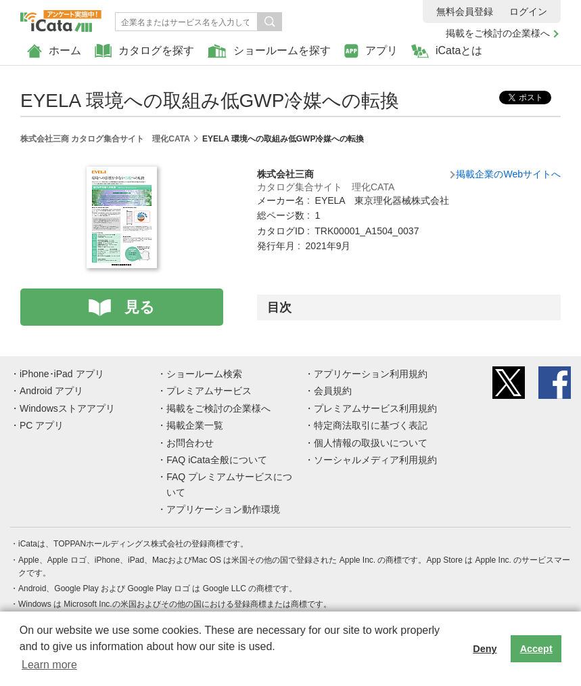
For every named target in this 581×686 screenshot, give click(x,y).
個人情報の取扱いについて (370, 442)
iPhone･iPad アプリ (62, 373)
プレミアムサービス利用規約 (375, 408)
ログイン (528, 11)
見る (139, 307)
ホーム (54, 51)
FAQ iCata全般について (216, 459)
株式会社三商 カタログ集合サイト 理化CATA (105, 139)
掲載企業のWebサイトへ (508, 174)
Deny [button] (484, 648)
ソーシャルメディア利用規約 (375, 459)
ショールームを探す (269, 51)
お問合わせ (190, 442)
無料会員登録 (464, 11)
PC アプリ (42, 425)
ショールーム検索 (204, 373)
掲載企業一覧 (194, 425)
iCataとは (446, 51)
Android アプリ (51, 390)
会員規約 (333, 390)
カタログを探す (144, 51)
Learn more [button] (49, 664)
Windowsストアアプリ (67, 408)
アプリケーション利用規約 (370, 373)
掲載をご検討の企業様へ (498, 33)
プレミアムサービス (209, 390)
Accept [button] (536, 648)
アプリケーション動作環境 (223, 509)
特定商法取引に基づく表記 (370, 425)
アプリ (371, 51)
